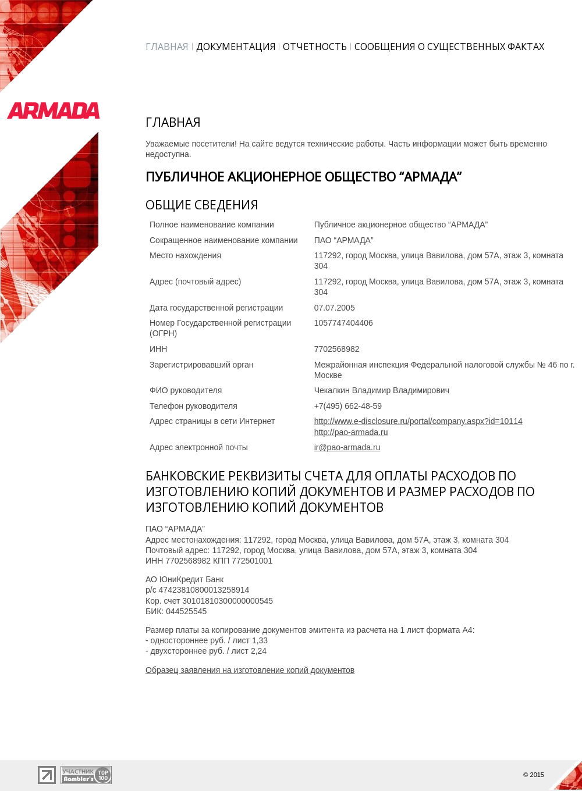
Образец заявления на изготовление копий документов (250, 670)
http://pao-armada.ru (351, 432)
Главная (167, 46)
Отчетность (315, 46)
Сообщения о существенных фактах (449, 46)
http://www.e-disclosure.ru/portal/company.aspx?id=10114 (418, 421)
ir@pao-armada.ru (347, 447)
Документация (236, 46)
